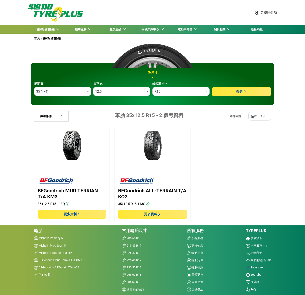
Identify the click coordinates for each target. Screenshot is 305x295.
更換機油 (195, 289)
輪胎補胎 (195, 267)
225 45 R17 (131, 260)
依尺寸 (153, 73)
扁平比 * (99, 84)
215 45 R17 (131, 245)
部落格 (252, 282)
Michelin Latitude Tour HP (53, 252)
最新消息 (257, 29)
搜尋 (241, 91)
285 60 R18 (131, 282)
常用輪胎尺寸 (134, 231)
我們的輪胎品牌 (258, 260)
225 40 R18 (131, 252)
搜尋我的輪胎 (52, 38)
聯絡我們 (254, 252)
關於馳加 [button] (220, 29)
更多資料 (72, 214)
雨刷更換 (195, 282)
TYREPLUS (256, 231)
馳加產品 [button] (116, 29)
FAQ (251, 289)
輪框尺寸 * (159, 84)
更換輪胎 (195, 245)
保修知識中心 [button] (150, 29)
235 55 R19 (131, 267)
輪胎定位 (195, 260)
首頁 (37, 38)
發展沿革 (254, 238)
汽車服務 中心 (257, 245)
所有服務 (195, 231)
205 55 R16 (131, 238)
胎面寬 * (40, 84)
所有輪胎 (42, 274)
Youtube (253, 274)
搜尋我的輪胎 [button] (46, 29)
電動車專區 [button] (185, 29)
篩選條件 (51, 116)
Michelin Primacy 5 (48, 238)
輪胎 (38, 231)
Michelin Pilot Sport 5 (50, 245)
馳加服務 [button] (81, 29)
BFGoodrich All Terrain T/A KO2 (56, 267)
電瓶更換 (195, 274)
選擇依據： (237, 116)
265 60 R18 (131, 274)
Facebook (254, 267)
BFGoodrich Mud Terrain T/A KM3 (58, 260)
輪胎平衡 (195, 252)
